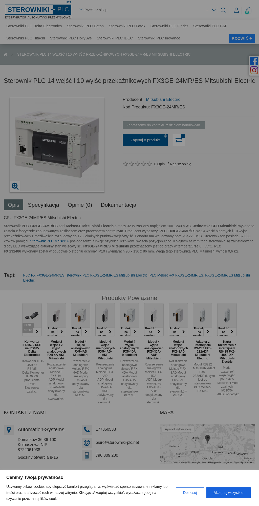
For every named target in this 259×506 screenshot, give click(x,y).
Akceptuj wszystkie (228, 493)
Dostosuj (190, 493)
